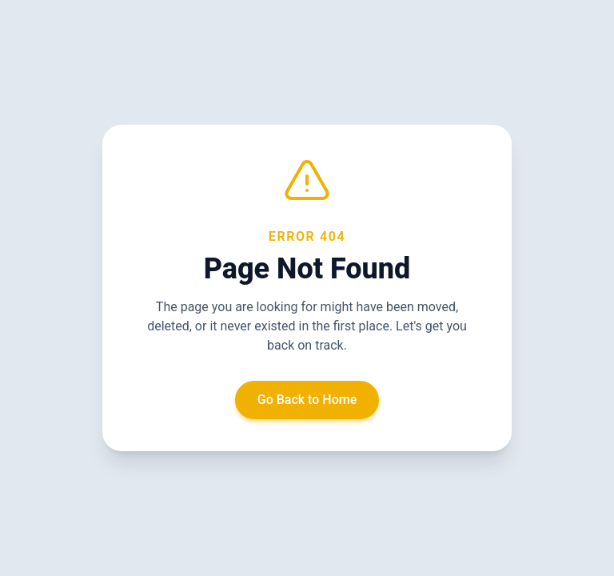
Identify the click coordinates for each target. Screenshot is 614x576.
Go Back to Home (307, 399)
